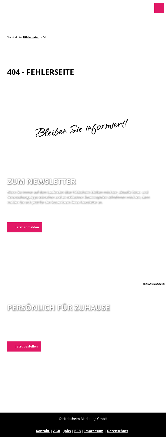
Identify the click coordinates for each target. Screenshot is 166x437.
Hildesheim (31, 37)
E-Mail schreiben (21, 335)
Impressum (93, 430)
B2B (77, 430)
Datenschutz (117, 430)
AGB (56, 430)
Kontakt (43, 430)
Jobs (67, 430)
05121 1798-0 (25, 330)
